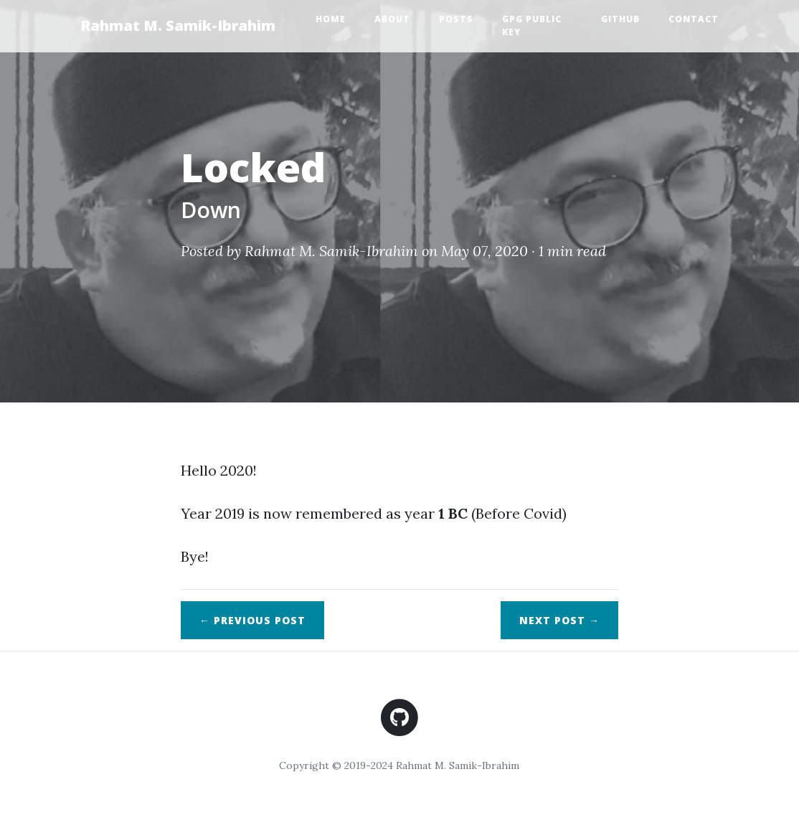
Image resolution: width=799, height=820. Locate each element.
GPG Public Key (532, 25)
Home (331, 19)
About (392, 19)
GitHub (620, 19)
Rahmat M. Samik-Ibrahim (177, 25)
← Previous (252, 620)
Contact (693, 19)
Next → (559, 620)
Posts (456, 19)
